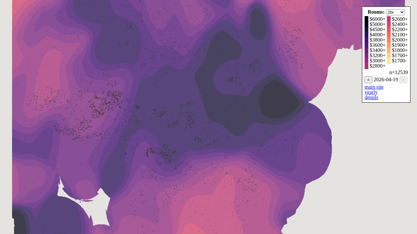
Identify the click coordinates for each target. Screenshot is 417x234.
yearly (371, 92)
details (371, 97)
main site (374, 87)
